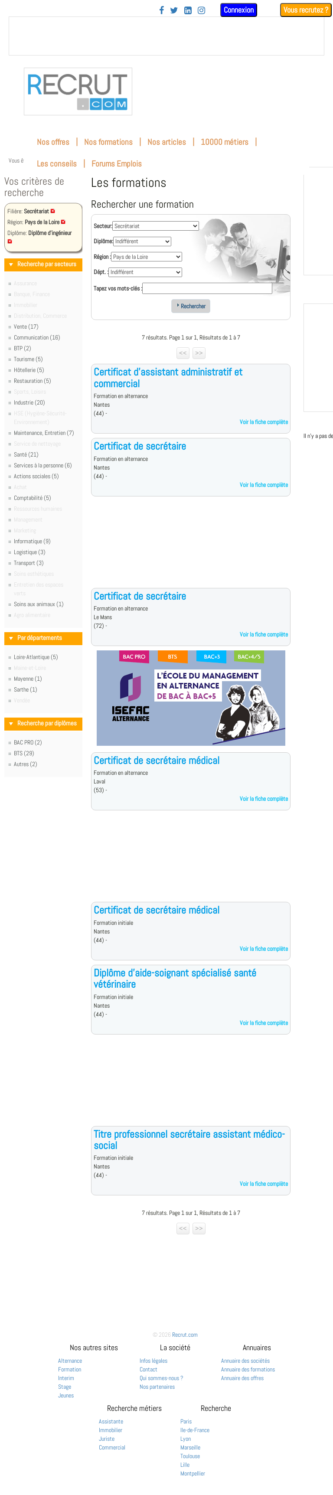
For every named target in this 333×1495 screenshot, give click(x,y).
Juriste (106, 1439)
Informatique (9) (32, 541)
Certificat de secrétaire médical (156, 760)
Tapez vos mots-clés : (118, 288)
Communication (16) (37, 337)
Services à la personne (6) (43, 465)
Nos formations (108, 142)
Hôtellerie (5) (29, 370)
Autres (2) (25, 764)
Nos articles (166, 142)
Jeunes (66, 1395)
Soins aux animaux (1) (39, 604)
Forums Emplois (116, 163)
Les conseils (57, 163)
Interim (66, 1378)
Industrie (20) (29, 402)
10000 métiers (224, 142)
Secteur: (103, 226)
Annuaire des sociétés (245, 1360)
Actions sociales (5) (36, 476)
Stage (64, 1387)
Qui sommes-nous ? (161, 1378)
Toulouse (190, 1456)
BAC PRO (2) (28, 742)
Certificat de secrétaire (140, 446)
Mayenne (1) (28, 678)
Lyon (185, 1439)
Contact (148, 1369)
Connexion (239, 10)
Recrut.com (185, 1334)
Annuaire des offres (242, 1378)
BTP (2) (22, 348)
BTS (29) (24, 753)
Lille (184, 1465)
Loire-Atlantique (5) (36, 657)
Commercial (112, 1447)
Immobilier (110, 1430)
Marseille (190, 1447)
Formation (69, 1369)
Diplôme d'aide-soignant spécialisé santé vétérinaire (175, 978)
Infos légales (153, 1360)
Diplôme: (103, 241)
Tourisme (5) (28, 359)
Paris (186, 1421)
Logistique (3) (30, 552)
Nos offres (53, 142)
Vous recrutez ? (306, 10)
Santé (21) (26, 454)
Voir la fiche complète (264, 422)
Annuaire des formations (248, 1369)
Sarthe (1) (25, 689)
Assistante (111, 1421)
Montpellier (192, 1473)
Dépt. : (101, 272)
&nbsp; (166, 35)
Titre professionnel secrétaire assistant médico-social (189, 1139)
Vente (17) (26, 326)
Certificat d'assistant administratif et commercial (168, 377)
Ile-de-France (194, 1430)
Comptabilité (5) (32, 498)
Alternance (70, 1360)
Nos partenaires (157, 1387)
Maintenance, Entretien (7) (44, 433)
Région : (102, 257)
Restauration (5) (32, 381)
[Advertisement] (191, 549)
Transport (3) (29, 563)
